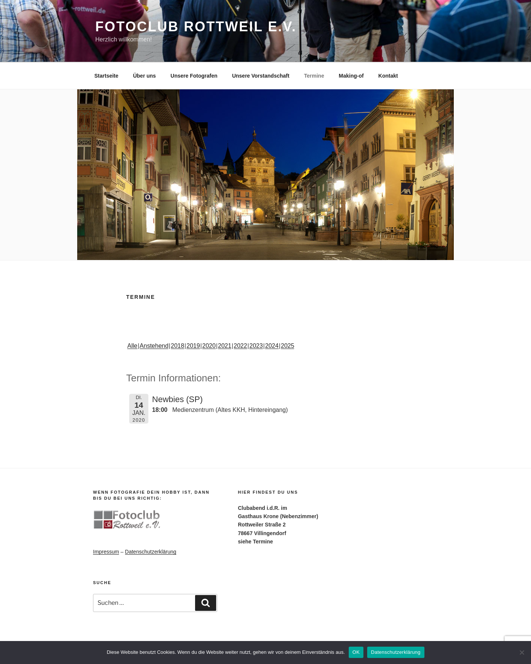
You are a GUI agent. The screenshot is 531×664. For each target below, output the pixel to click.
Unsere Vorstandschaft (260, 76)
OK (356, 652)
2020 (209, 346)
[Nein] (521, 652)
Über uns (144, 76)
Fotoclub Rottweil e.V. (196, 26)
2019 (193, 346)
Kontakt (388, 76)
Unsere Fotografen (194, 76)
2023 (256, 346)
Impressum (106, 552)
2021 (225, 346)
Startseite (107, 76)
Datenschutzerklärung (150, 552)
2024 (272, 346)
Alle (132, 346)
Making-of (351, 76)
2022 (240, 346)
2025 (287, 346)
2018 (178, 346)
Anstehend (154, 346)
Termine (314, 76)
